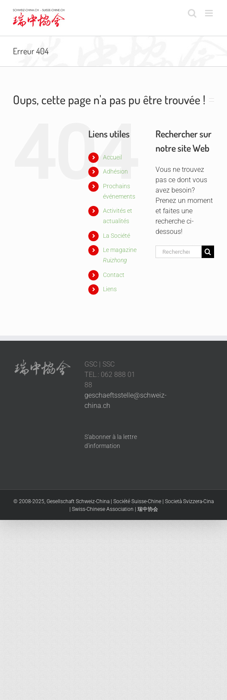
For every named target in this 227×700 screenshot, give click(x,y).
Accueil (112, 157)
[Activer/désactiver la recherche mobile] (192, 13)
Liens (110, 289)
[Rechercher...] (178, 252)
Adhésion (115, 171)
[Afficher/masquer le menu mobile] (209, 13)
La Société (116, 235)
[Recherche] (208, 252)
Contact (113, 274)
